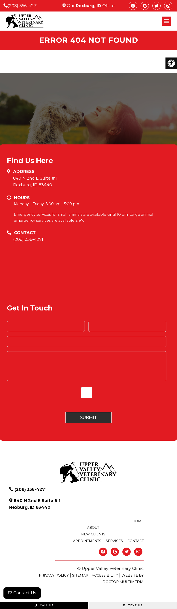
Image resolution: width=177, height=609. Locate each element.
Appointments (87, 541)
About (93, 528)
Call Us (44, 605)
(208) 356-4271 (23, 5)
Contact (135, 541)
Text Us (133, 605)
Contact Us (22, 592)
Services (114, 541)
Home (138, 521)
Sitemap (80, 575)
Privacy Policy (54, 575)
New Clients (93, 534)
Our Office (90, 5)
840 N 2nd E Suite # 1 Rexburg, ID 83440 (35, 181)
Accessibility (105, 575)
